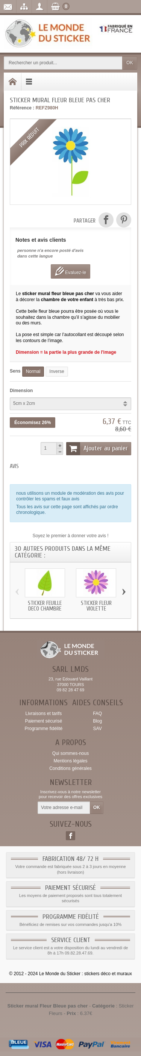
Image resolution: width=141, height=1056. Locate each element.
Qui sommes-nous (70, 753)
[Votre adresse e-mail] (64, 807)
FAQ (97, 713)
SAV (97, 728)
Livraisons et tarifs (43, 713)
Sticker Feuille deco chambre (45, 606)
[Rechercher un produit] (63, 63)
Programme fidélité (43, 728)
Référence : (22, 108)
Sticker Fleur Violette (96, 606)
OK (129, 62)
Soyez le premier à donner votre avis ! (70, 535)
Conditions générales (70, 768)
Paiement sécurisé (43, 721)
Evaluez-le (70, 271)
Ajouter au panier (97, 448)
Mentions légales (70, 761)
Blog (97, 721)
